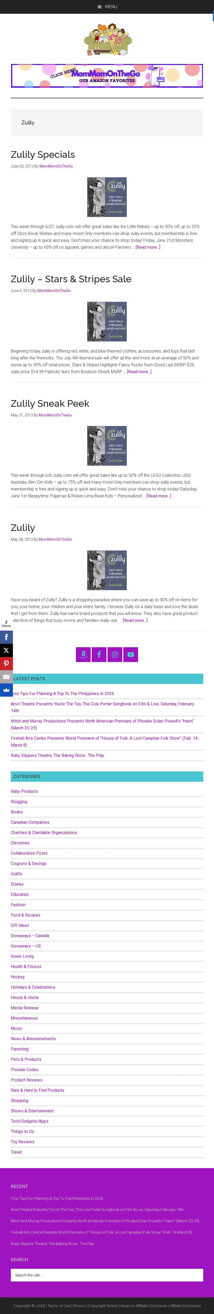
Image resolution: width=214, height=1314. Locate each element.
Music (16, 1028)
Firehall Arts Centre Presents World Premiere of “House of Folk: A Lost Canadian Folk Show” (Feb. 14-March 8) (101, 1232)
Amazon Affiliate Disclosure (143, 1306)
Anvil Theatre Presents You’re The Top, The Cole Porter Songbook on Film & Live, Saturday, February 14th (97, 1209)
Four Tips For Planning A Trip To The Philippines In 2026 (62, 693)
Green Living (22, 956)
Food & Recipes (25, 915)
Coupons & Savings (29, 863)
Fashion (18, 904)
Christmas (20, 842)
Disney (17, 884)
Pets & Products (26, 1059)
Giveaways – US (26, 946)
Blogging (19, 801)
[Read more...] (148, 247)
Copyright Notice (103, 1306)
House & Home (25, 997)
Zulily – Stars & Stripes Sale (71, 278)
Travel (16, 1152)
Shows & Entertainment (32, 1110)
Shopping (19, 1100)
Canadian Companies (30, 822)
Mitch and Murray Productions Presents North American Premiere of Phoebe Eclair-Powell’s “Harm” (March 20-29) (105, 1221)
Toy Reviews (23, 1141)
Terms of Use (59, 1306)
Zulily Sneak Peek (50, 403)
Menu (111, 6)
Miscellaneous (24, 1018)
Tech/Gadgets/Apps (29, 1121)
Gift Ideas (20, 925)
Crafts (16, 873)
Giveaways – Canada (30, 935)
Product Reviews (26, 1079)
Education (20, 894)
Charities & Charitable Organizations (44, 832)
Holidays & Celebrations (33, 987)
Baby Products (24, 791)
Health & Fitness (26, 966)
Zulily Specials (43, 154)
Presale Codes (24, 1069)
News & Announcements (33, 1038)
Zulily (23, 527)
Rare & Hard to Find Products (37, 1090)
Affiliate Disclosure (185, 1306)
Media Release (25, 1007)
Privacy (79, 1306)
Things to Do (22, 1131)
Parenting (19, 1049)
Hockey (18, 976)
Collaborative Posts (29, 853)
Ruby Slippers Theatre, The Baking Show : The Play (57, 755)
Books (17, 812)
